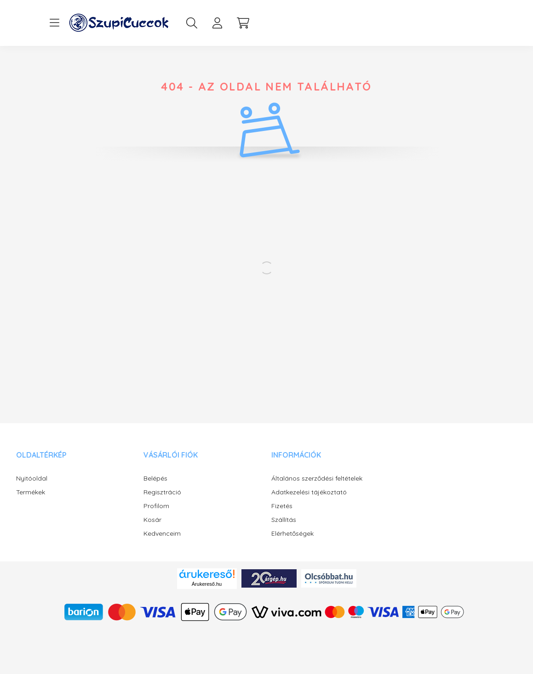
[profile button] (217, 23)
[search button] (192, 23)
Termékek (30, 492)
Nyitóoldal (31, 478)
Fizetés (281, 506)
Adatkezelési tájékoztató (309, 492)
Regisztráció (162, 492)
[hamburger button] (55, 23)
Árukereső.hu (207, 584)
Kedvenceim (162, 534)
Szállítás (283, 520)
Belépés (155, 478)
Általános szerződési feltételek (316, 478)
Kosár (152, 520)
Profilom (156, 506)
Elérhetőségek (292, 534)
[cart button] (243, 23)
